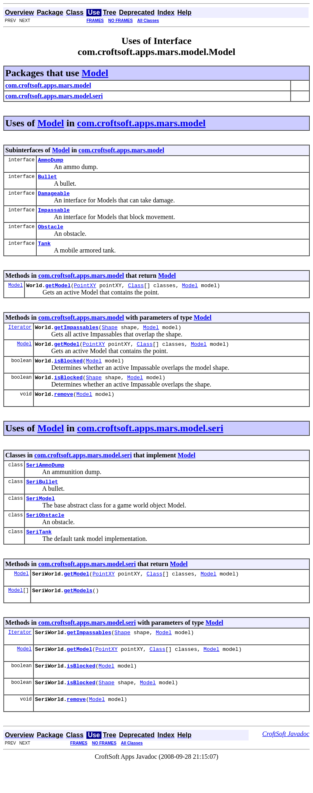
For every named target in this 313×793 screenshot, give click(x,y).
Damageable (54, 196)
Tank (44, 250)
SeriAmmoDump (45, 480)
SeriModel (40, 516)
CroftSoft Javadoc (285, 763)
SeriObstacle (45, 534)
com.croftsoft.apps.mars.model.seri (150, 442)
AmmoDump (50, 161)
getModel (58, 293)
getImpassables (76, 336)
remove (63, 408)
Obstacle (50, 232)
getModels (78, 613)
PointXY (85, 293)
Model (95, 73)
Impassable (54, 214)
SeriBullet (42, 498)
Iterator (20, 336)
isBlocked (68, 372)
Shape (110, 336)
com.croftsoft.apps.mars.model (141, 123)
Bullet (47, 178)
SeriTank (38, 552)
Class (136, 293)
